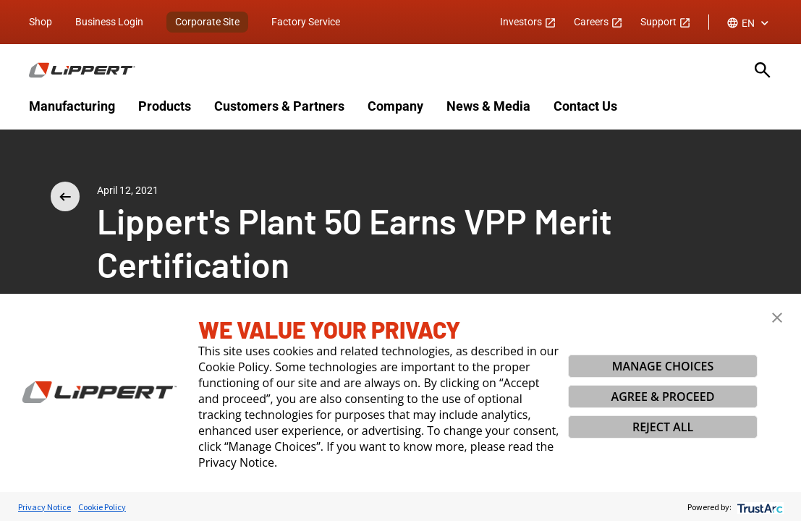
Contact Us (585, 106)
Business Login (109, 21)
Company (395, 106)
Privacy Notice (44, 506)
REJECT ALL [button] (662, 427)
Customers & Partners (279, 106)
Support (665, 21)
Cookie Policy (102, 506)
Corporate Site (207, 21)
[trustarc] (759, 507)
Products (164, 106)
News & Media (488, 106)
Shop (40, 21)
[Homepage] (383, 70)
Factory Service (305, 21)
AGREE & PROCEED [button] (663, 396)
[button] (777, 317)
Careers (598, 21)
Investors (528, 21)
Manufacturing (72, 106)
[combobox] (749, 23)
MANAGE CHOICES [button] (663, 366)
